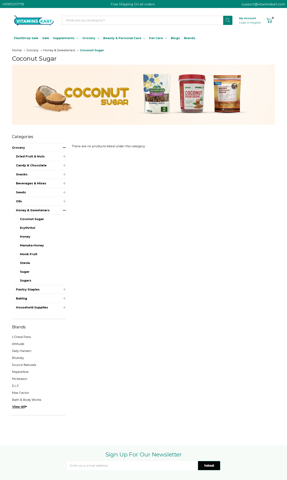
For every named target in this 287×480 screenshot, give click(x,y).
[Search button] (227, 20)
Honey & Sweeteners (33, 210)
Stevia (25, 263)
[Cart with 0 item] (269, 20)
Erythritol (27, 228)
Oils (19, 201)
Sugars (25, 280)
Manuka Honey (32, 245)
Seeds (21, 192)
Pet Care (156, 38)
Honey (25, 236)
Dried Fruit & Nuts (30, 156)
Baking (21, 298)
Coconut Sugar (32, 219)
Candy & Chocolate (31, 165)
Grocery (88, 38)
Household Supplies (32, 307)
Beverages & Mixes (31, 183)
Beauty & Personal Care (122, 38)
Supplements (64, 38)
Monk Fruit (28, 254)
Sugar (24, 272)
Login (243, 22)
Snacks (22, 174)
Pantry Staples (28, 289)
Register (255, 22)
